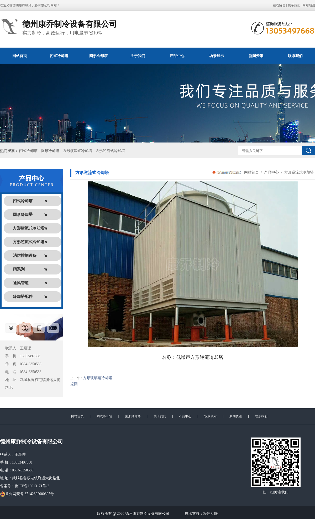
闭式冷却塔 (59, 56)
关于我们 (137, 56)
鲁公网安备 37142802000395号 (27, 494)
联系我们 (294, 5)
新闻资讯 (256, 56)
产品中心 (177, 56)
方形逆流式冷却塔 (110, 151)
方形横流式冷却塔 (77, 151)
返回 (74, 384)
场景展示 (216, 56)
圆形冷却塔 (98, 56)
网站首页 (19, 56)
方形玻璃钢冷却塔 (97, 378)
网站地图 (308, 5)
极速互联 (210, 514)
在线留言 (279, 5)
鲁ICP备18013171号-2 (32, 486)
